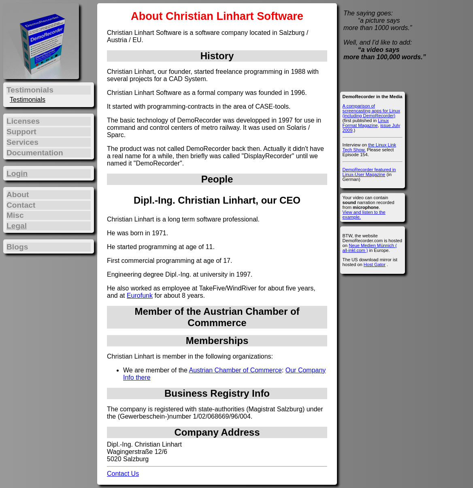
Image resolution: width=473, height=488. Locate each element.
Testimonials (27, 99)
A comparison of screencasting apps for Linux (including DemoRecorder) (371, 110)
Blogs (17, 247)
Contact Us (123, 473)
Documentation (34, 152)
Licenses (23, 121)
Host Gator (375, 264)
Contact (20, 205)
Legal (16, 225)
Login (17, 173)
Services (22, 142)
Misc (15, 215)
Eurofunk (140, 295)
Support (21, 131)
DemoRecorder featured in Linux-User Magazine (369, 172)
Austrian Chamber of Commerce (235, 370)
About (17, 194)
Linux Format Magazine (366, 123)
